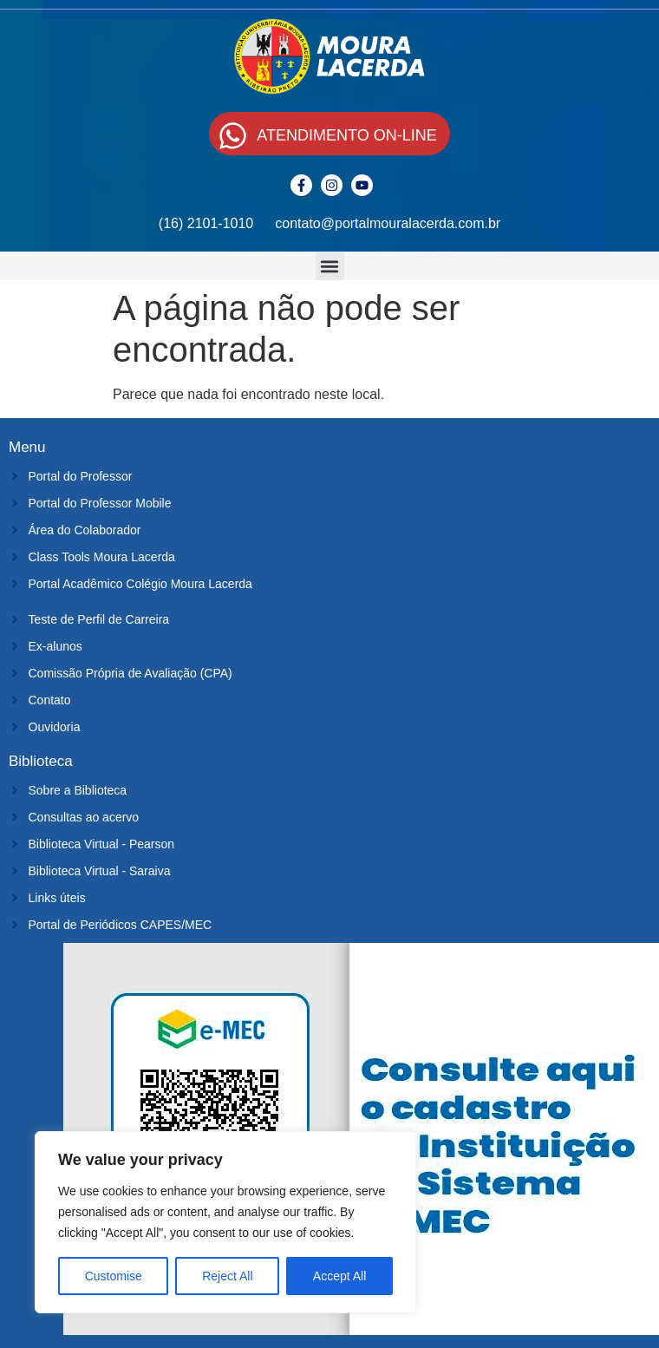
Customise (113, 1276)
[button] (330, 266)
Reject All (227, 1276)
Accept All (339, 1276)
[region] (225, 1222)
